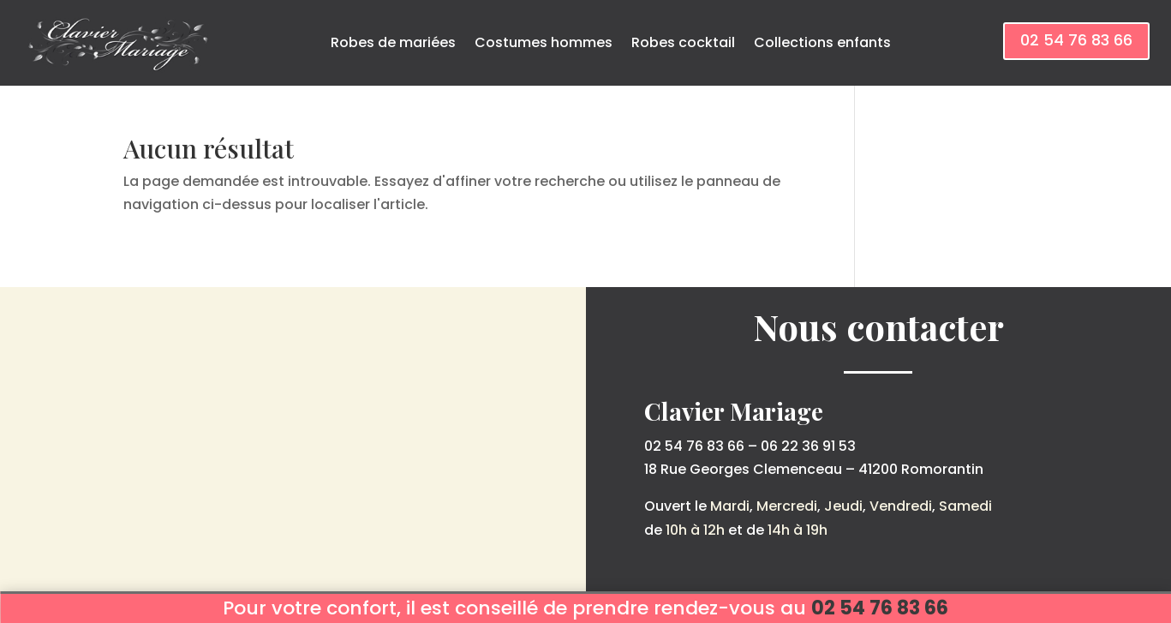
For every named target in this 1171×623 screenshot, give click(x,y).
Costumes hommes (543, 42)
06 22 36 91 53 (808, 446)
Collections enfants (822, 42)
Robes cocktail (683, 42)
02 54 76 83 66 (1076, 40)
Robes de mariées (393, 42)
